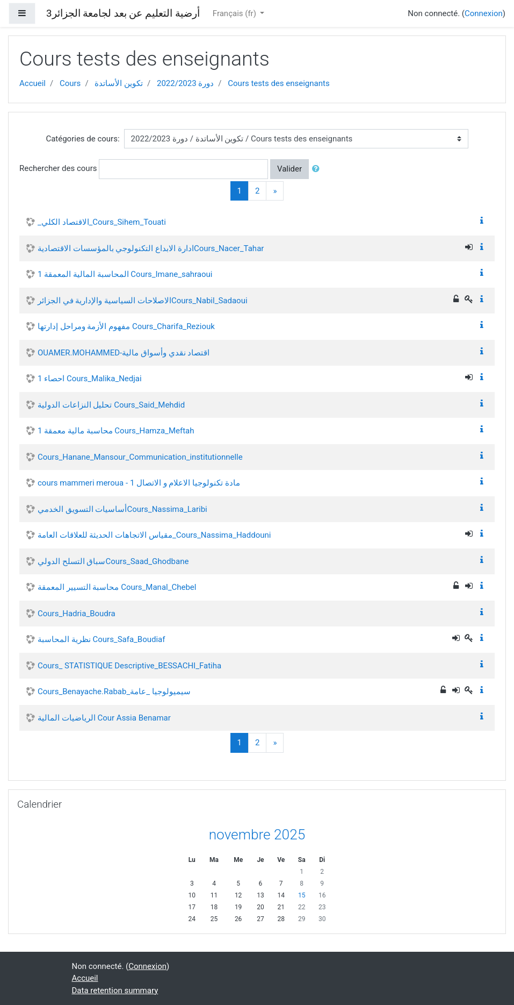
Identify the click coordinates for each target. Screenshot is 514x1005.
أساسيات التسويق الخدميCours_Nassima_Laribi (122, 509)
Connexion (484, 13)
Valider (289, 169)
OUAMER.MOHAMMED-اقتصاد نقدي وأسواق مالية (123, 353)
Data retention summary (115, 990)
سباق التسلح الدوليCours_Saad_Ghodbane (113, 561)
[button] (318, 169)
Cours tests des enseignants (278, 83)
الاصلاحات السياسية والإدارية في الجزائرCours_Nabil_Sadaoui (143, 300)
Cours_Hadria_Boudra (76, 613)
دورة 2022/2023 (185, 83)
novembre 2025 (257, 834)
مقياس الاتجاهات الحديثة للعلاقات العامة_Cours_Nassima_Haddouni (154, 535)
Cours (70, 83)
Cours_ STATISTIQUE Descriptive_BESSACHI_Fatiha (129, 666)
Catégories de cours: (82, 139)
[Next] (275, 191)
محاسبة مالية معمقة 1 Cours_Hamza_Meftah (116, 431)
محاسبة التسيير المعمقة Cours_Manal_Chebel (117, 587)
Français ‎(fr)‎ (235, 13)
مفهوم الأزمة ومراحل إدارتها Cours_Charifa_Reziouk (126, 326)
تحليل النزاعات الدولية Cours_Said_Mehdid (111, 405)
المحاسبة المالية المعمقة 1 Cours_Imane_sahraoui (125, 274)
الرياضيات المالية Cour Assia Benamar (104, 718)
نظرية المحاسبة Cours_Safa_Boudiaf (101, 639)
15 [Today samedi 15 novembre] (302, 895)
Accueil (32, 83)
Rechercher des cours (58, 168)
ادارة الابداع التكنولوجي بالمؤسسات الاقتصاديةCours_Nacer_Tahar (151, 248)
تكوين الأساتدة (119, 83)
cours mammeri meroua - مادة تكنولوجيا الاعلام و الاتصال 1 (139, 483)
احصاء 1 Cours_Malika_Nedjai (90, 378)
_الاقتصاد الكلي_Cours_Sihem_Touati (102, 222)
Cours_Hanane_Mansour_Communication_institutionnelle (140, 457)
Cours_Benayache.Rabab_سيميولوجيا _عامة (114, 691)
